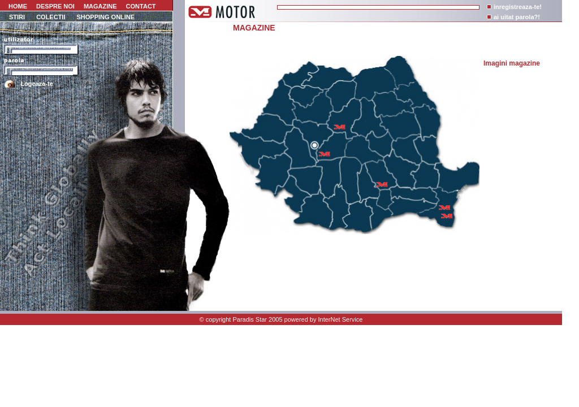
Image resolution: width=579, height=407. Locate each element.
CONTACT (141, 6)
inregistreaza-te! (518, 6)
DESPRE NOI (55, 6)
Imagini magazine (511, 63)
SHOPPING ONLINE (105, 17)
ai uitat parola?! (517, 17)
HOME (17, 6)
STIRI (17, 17)
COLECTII (50, 17)
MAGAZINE (100, 6)
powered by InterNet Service (323, 319)
